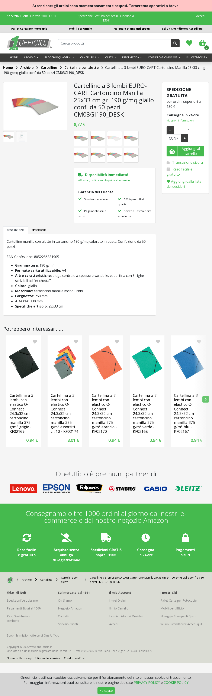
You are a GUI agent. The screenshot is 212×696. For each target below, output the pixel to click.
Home (13, 57)
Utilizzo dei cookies (47, 658)
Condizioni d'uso (75, 658)
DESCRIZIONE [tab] (15, 230)
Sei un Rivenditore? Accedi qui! (182, 28)
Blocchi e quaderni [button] (58, 57)
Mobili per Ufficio (80, 28)
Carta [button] (109, 57)
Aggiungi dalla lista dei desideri (184, 184)
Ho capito (106, 691)
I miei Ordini (117, 600)
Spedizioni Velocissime (22, 600)
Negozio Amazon (70, 608)
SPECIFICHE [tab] (39, 230)
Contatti (63, 616)
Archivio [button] (30, 57)
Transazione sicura (187, 162)
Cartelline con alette (81, 67)
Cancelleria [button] (88, 57)
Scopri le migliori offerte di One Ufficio (33, 635)
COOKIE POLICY (176, 682)
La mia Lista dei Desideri (126, 616)
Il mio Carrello (118, 608)
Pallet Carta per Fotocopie (29, 28)
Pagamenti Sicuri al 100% (24, 608)
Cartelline (49, 67)
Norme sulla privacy (19, 658)
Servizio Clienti (68, 624)
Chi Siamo (65, 600)
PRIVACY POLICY (147, 682)
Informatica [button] (131, 57)
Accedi (200, 16)
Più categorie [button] (195, 57)
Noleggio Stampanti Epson (132, 28)
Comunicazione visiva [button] (163, 57)
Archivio (27, 67)
